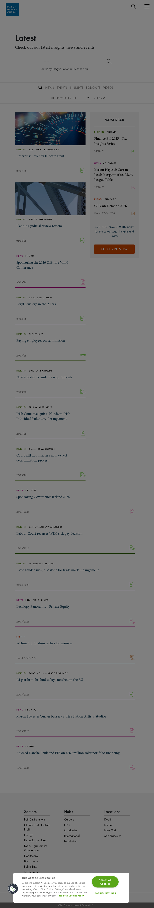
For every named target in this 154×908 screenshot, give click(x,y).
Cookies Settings (105, 892)
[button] (13, 888)
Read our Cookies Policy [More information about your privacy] (71, 895)
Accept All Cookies (105, 881)
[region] (71, 888)
